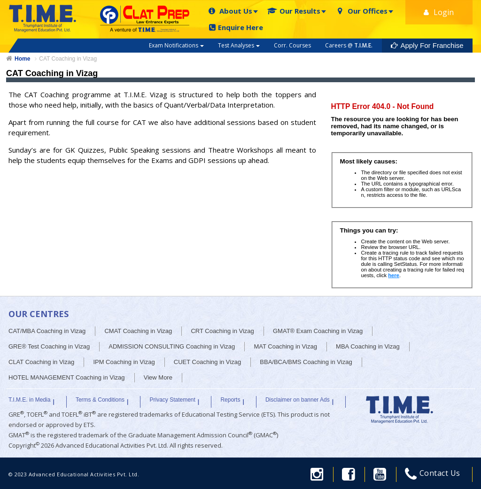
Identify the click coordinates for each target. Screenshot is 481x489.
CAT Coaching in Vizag (68, 58)
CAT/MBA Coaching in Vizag (46, 330)
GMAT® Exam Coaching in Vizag (318, 330)
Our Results (293, 11)
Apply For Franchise (427, 45)
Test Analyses (239, 45)
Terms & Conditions (100, 399)
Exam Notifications (176, 45)
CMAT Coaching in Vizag (138, 330)
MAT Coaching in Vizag (285, 346)
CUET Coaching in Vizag (207, 361)
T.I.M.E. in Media (29, 399)
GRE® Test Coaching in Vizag (49, 346)
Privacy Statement (172, 399)
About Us (229, 11)
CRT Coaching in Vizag (222, 330)
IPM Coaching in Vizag (124, 361)
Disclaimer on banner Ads (297, 399)
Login (439, 12)
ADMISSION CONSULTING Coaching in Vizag (172, 346)
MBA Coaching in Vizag (368, 346)
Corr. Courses (292, 45)
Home (22, 58)
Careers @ (348, 45)
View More (158, 377)
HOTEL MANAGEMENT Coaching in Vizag (66, 377)
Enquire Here (236, 27)
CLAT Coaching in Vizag (41, 361)
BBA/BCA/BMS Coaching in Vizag (306, 361)
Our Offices (361, 11)
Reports (230, 399)
